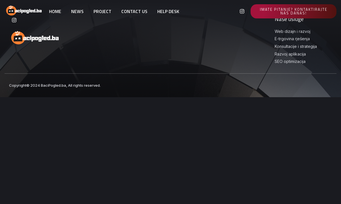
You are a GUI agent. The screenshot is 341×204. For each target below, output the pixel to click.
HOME (55, 11)
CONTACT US (134, 11)
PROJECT (102, 11)
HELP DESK (168, 11)
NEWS (77, 11)
